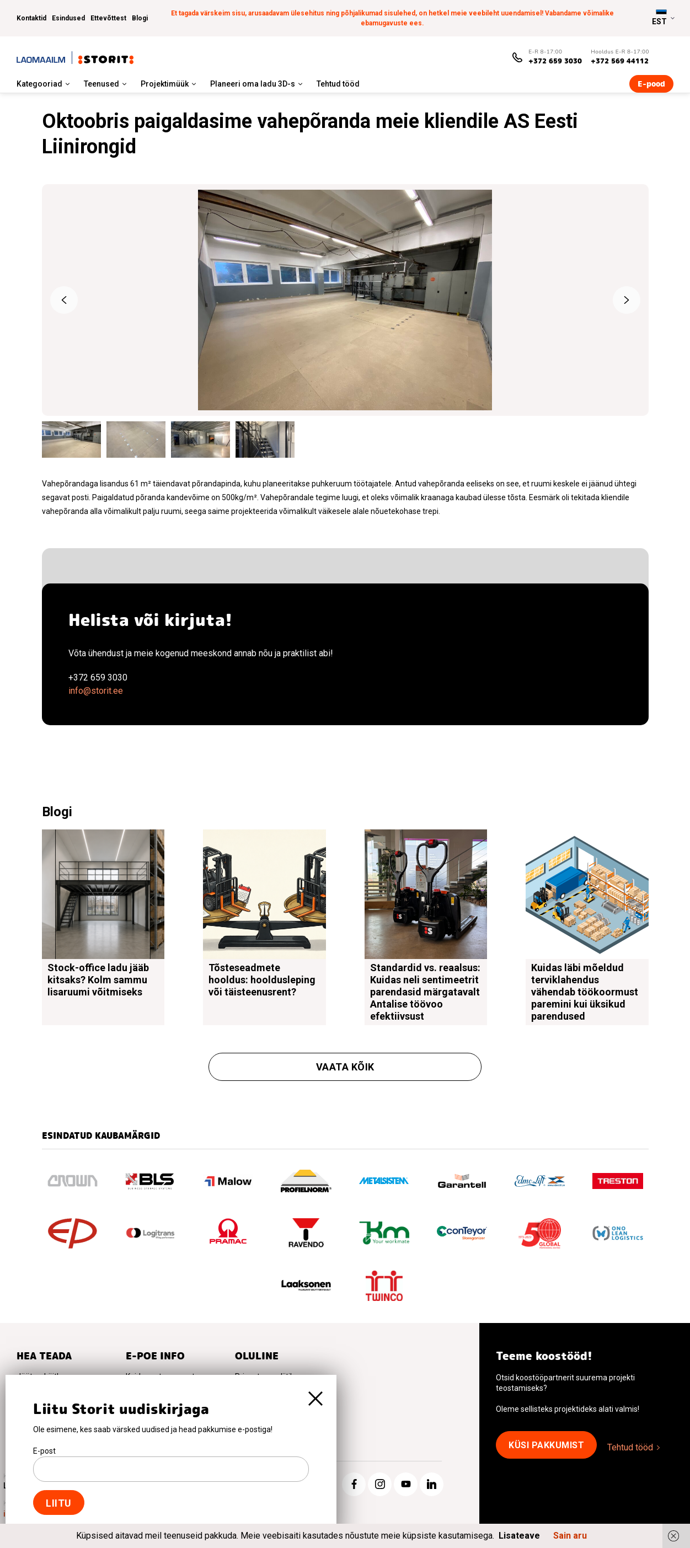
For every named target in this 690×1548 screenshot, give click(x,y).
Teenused (101, 83)
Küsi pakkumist (546, 1445)
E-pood (651, 83)
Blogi (140, 18)
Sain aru (570, 1535)
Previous (64, 300)
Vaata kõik (345, 1067)
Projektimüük (165, 83)
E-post (44, 1451)
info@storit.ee (95, 690)
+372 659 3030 (555, 61)
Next (626, 300)
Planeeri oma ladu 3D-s (252, 83)
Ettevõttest (108, 18)
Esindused (68, 18)
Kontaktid (31, 18)
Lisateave (519, 1535)
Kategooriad (39, 83)
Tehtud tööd (338, 83)
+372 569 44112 (620, 61)
